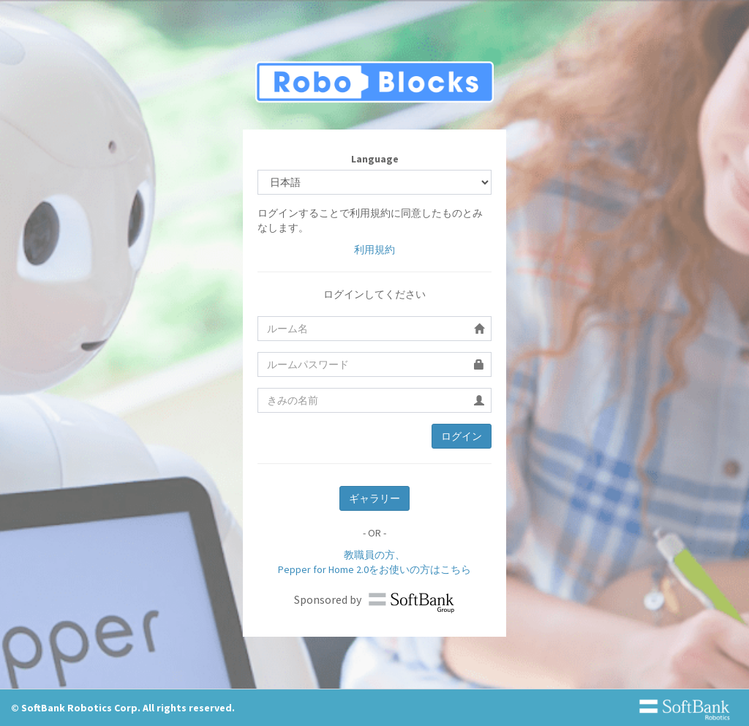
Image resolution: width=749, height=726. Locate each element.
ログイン (461, 436)
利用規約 (374, 249)
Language (375, 158)
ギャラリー (374, 498)
